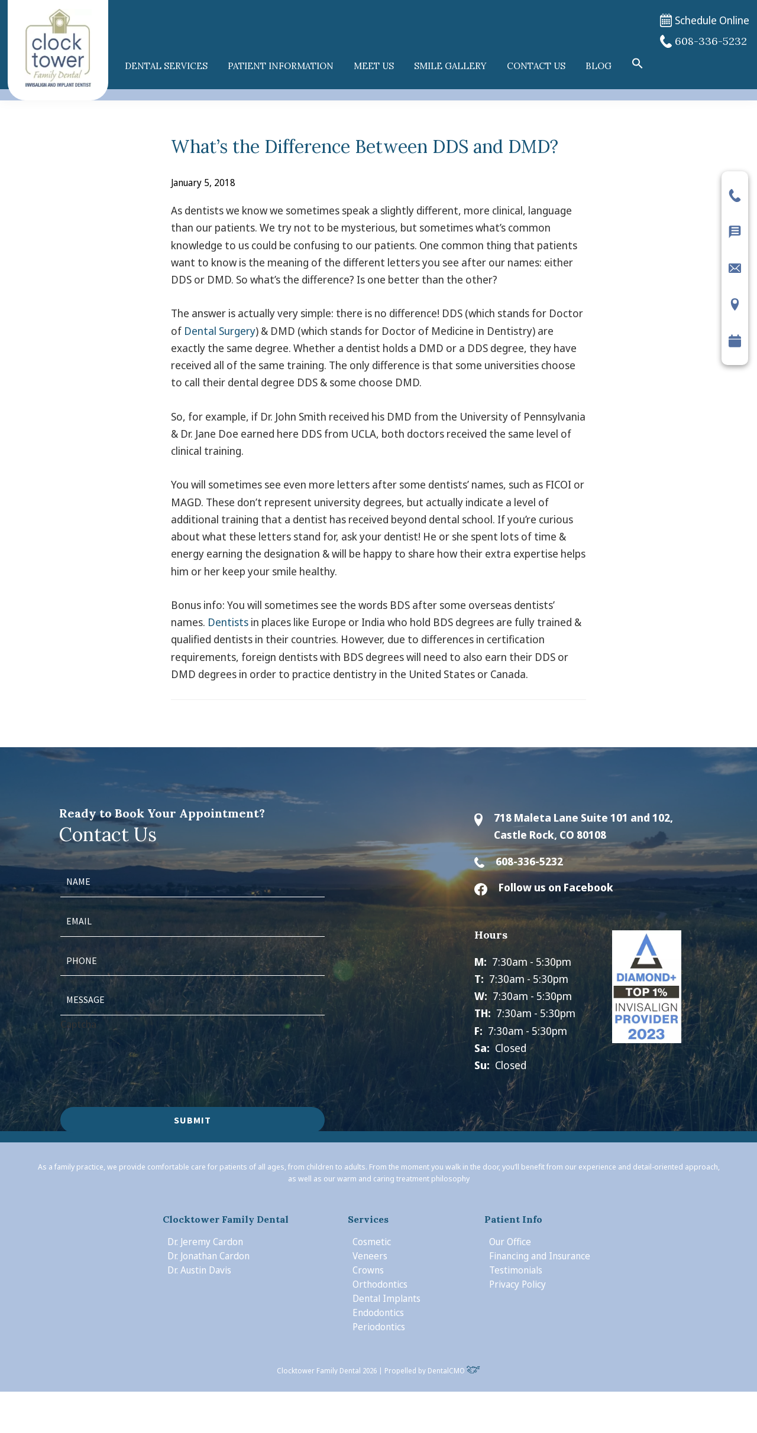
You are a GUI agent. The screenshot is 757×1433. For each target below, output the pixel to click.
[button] (637, 63)
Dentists (228, 622)
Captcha (78, 1024)
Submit (192, 1120)
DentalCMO (454, 1371)
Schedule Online (704, 20)
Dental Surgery (219, 331)
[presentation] (150, 1056)
